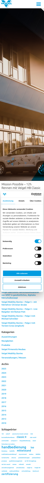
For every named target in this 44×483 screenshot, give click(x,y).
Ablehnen (22, 287)
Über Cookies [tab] (35, 201)
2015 (4, 429)
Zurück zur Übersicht (10, 296)
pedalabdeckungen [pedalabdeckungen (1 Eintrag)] (24, 476)
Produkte (6, 363)
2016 (4, 424)
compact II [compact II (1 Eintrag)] (14, 459)
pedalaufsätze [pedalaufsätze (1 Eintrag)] (36, 476)
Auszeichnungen (9, 355)
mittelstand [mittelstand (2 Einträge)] (24, 468)
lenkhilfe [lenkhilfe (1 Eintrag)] (12, 469)
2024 (4, 391)
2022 (4, 399)
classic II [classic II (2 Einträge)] (21, 455)
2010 (4, 441)
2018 (4, 416)
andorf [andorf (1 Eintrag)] (8, 452)
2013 (4, 437)
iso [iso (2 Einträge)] (32, 465)
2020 (4, 408)
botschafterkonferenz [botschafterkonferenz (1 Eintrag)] (8, 455)
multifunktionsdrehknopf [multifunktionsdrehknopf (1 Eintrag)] (9, 472)
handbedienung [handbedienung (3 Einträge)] (14, 465)
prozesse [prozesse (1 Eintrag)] (4, 479)
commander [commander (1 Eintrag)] (5, 459)
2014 (4, 433)
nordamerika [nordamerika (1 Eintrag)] (5, 476)
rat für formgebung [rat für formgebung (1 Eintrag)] (30, 479)
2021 (4, 404)
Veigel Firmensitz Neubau (14, 367)
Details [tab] (22, 201)
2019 (4, 412)
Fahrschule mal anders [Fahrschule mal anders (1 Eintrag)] (8, 462)
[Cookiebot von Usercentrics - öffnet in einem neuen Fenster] (31, 194)
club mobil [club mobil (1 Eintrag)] (33, 455)
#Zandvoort (27, 292)
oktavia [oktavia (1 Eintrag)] (13, 476)
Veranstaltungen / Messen (14, 376)
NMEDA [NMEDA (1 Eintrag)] (38, 472)
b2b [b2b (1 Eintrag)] (32, 452)
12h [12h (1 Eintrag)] (3, 452)
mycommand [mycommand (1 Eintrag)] (23, 472)
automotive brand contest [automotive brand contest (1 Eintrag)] (20, 452)
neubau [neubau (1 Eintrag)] (31, 472)
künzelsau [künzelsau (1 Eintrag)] (4, 469)
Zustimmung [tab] (8, 201)
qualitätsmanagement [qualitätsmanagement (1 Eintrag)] (15, 479)
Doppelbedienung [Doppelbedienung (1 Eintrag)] (25, 459)
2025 (4, 387)
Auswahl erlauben (21, 280)
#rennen (18, 292)
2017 (4, 420)
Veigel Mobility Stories (12, 372)
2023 (4, 395)
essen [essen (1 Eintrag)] (34, 459)
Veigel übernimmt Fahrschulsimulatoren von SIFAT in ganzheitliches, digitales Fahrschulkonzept (20, 313)
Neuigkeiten (7, 359)
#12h (11, 292)
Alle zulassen (22, 273)
